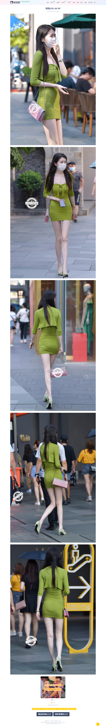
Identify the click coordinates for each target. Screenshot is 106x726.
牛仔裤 (58, 709)
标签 (74, 2)
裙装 (45, 709)
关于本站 (59, 723)
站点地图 (55, 723)
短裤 (37, 709)
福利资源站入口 (61, 714)
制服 (66, 709)
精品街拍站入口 (44, 714)
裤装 (70, 709)
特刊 (63, 2)
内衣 (41, 709)
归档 (78, 2)
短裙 (54, 699)
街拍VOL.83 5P (53, 8)
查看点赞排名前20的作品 (53, 705)
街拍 (52, 2)
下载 (69, 2)
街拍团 (15, 2)
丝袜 (62, 709)
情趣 (54, 709)
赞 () (53, 702)
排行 (82, 2)
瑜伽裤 (49, 709)
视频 (58, 2)
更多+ (74, 709)
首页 (48, 2)
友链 (85, 2)
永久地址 (90, 2)
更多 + (60, 720)
